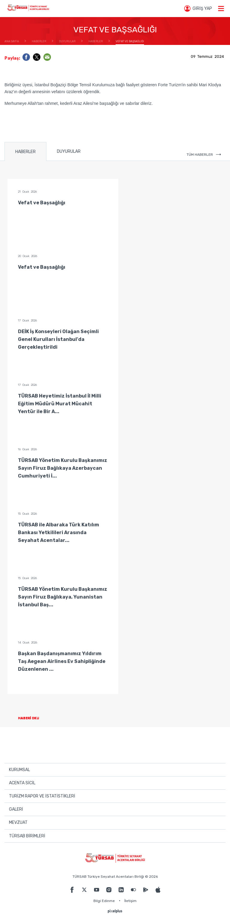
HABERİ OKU (33, 718)
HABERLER (25, 151)
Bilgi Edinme (104, 901)
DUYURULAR (69, 151)
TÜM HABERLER (204, 154)
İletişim (130, 901)
